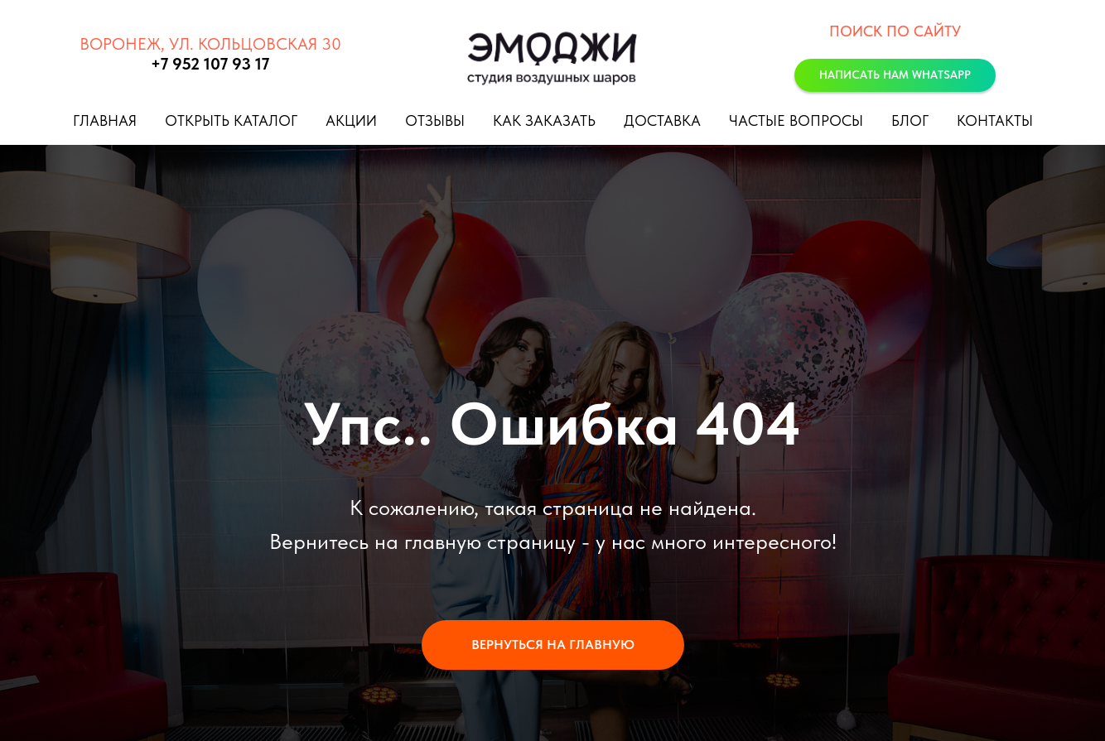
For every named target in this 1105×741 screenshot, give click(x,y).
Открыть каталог (231, 120)
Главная (105, 120)
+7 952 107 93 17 (210, 64)
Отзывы (435, 120)
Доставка (662, 120)
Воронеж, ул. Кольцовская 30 (210, 44)
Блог (910, 120)
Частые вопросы (796, 120)
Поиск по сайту (895, 31)
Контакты (995, 120)
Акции (351, 120)
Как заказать (544, 120)
